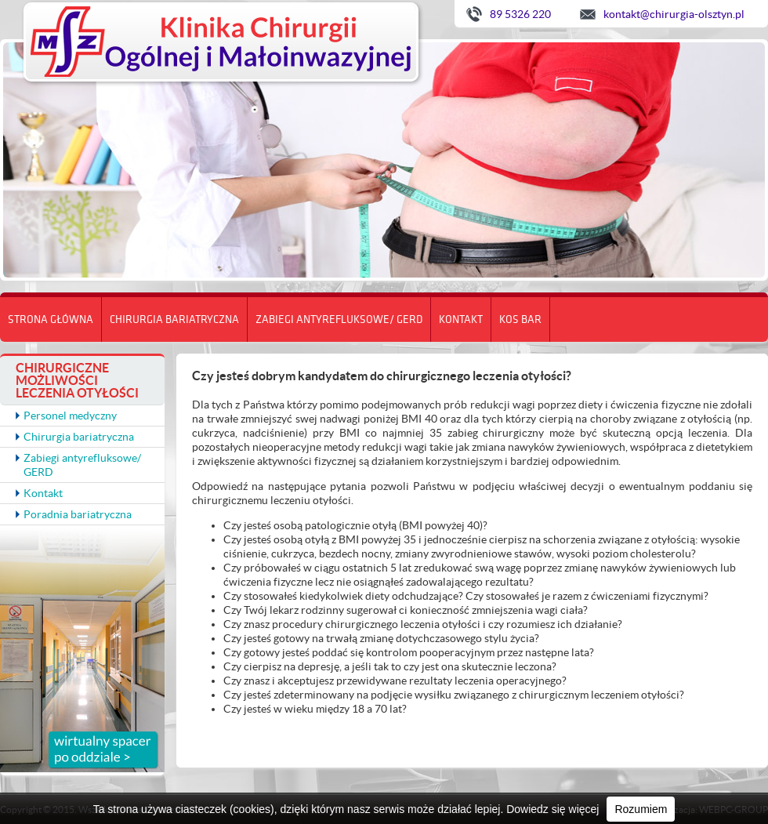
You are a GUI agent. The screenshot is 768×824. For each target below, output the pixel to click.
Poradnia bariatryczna (78, 514)
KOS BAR (520, 319)
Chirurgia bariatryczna (174, 319)
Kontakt (461, 319)
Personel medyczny (70, 415)
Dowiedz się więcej (552, 809)
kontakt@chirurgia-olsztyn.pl (673, 14)
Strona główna (50, 319)
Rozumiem (640, 809)
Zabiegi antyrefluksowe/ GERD (338, 319)
